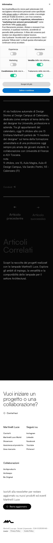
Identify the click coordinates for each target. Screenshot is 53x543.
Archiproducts (9, 469)
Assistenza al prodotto (13, 445)
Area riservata (9, 449)
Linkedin (30, 437)
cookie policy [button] (21, 24)
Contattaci (10, 413)
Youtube (30, 445)
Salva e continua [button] (26, 90)
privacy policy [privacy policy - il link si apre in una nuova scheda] (12, 14)
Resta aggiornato (16, 506)
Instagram (30, 433)
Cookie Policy (29, 531)
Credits (5, 531)
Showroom (8, 441)
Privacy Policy (15, 531)
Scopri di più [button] (26, 84)
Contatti (7, 433)
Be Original (8, 477)
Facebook (30, 441)
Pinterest (30, 449)
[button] (49, 4)
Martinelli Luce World (12, 437)
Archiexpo (7, 473)
